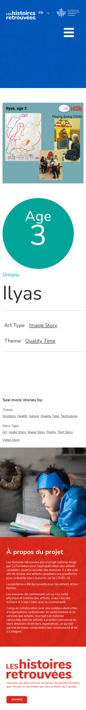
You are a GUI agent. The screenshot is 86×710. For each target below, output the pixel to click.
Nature (34, 416)
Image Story (43, 325)
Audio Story (17, 432)
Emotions (9, 416)
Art (5, 432)
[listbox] (44, 13)
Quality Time (40, 340)
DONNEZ (17, 699)
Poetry (51, 432)
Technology (69, 416)
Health (22, 416)
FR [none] (41, 12)
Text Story (65, 432)
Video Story (11, 440)
